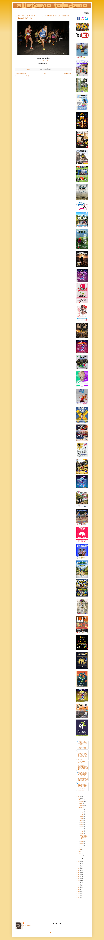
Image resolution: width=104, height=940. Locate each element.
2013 (79, 882)
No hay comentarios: (35, 69)
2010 (79, 887)
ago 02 (81, 843)
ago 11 (81, 828)
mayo (80, 851)
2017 (79, 874)
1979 (79, 895)
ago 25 (81, 814)
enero (80, 858)
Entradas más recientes (21, 73)
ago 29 (81, 812)
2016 (79, 876)
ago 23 (81, 818)
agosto (80, 807)
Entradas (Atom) (25, 75)
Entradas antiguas (67, 73)
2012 (79, 884)
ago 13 (81, 826)
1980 (79, 893)
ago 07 (81, 833)
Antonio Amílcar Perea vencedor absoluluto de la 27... (84, 837)
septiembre (81, 805)
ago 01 (81, 845)
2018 (79, 872)
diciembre (81, 799)
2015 (79, 878)
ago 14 (81, 824)
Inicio (45, 73)
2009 (79, 889)
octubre (81, 803)
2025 (79, 798)
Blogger (52, 932)
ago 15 (81, 822)
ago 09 (81, 830)
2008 (79, 891)
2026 (79, 796)
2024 (79, 861)
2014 (79, 880)
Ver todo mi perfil (26, 925)
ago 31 (81, 809)
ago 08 (81, 831)
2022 (79, 865)
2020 (79, 868)
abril (80, 853)
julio (80, 847)
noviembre (81, 801)
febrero (80, 857)
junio (80, 849)
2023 (79, 863)
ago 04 (81, 841)
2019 (79, 870)
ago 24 (81, 816)
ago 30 (81, 811)
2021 (79, 867)
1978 (79, 897)
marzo (80, 855)
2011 (79, 885)
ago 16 (81, 820)
